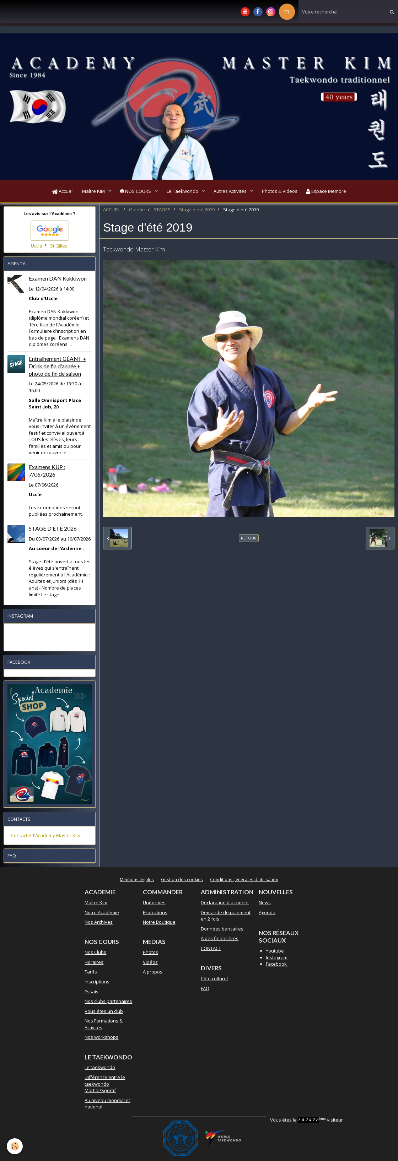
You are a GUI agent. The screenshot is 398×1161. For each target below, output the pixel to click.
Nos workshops (101, 1039)
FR (286, 12)
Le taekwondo (100, 1069)
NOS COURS (134, 192)
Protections (155, 914)
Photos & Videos (284, 192)
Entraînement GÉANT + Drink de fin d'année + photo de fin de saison (57, 368)
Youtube (275, 953)
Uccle (37, 248)
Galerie (137, 211)
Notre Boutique (159, 924)
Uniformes (154, 904)
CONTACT (211, 950)
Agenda (267, 914)
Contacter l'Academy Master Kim (45, 837)
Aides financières (219, 940)
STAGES (162, 211)
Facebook (277, 966)
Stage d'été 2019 (197, 211)
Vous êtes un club (104, 1013)
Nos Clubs (95, 954)
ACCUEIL (111, 211)
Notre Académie (102, 914)
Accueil (56, 192)
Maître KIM (90, 192)
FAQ (205, 990)
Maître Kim (96, 904)
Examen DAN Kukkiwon (58, 280)
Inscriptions (97, 984)
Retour (249, 540)
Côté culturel (214, 980)
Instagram (276, 959)
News (265, 904)
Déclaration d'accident (225, 904)
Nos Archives (99, 924)
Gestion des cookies (182, 881)
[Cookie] (15, 1146)
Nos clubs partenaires (108, 1003)
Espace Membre (333, 192)
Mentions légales (137, 881)
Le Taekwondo (183, 192)
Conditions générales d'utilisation (244, 881)
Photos (150, 954)
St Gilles (59, 248)
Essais (91, 994)
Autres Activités (233, 192)
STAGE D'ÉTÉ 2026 (53, 530)
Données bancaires (222, 931)
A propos (152, 974)
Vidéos (150, 964)
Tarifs (91, 974)
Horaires (94, 964)
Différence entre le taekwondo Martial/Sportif (105, 1086)
